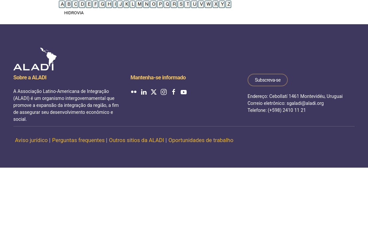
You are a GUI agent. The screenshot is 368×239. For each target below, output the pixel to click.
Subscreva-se (267, 80)
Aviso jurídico (31, 140)
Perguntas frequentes (78, 140)
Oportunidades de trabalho (200, 140)
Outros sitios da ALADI (136, 140)
